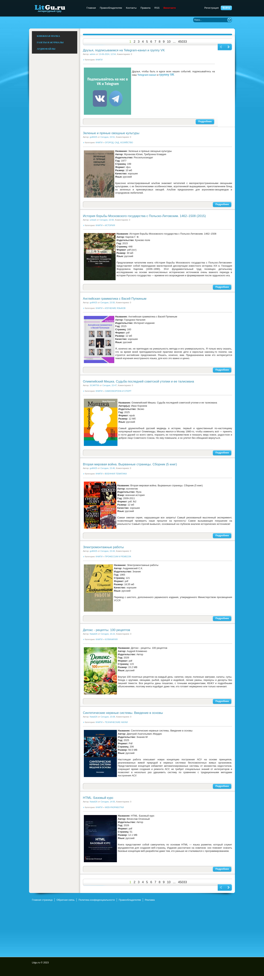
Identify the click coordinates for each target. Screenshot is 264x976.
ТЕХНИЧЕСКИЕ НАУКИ (116, 722)
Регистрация (211, 7)
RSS (157, 7)
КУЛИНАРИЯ (111, 639)
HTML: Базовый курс (98, 798)
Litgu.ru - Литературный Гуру (57, 8)
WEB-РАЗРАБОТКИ (114, 807)
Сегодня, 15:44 (107, 551)
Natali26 (93, 634)
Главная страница (42, 899)
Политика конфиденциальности (97, 899)
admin (92, 54)
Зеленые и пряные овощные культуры (111, 133)
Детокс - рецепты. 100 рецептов (106, 630)
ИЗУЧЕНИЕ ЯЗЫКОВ (115, 308)
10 (169, 41)
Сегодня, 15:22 (108, 634)
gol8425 (93, 137)
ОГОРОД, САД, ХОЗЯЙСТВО (119, 142)
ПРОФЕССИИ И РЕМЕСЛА (118, 556)
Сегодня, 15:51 (107, 137)
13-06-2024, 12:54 (107, 54)
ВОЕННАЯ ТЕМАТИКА (116, 474)
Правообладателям (111, 7)
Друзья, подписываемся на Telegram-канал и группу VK (124, 50)
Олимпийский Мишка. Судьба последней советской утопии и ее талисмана (138, 381)
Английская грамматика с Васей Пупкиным (114, 298)
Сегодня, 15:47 (109, 385)
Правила (145, 7)
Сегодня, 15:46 (107, 468)
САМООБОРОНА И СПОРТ (118, 391)
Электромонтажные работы (103, 547)
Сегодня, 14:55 (108, 802)
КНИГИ (99, 59)
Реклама (150, 899)
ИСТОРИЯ (110, 225)
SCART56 (94, 385)
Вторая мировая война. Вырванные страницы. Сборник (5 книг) (130, 464)
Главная (91, 7)
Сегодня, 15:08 (108, 717)
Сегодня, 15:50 (107, 220)
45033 (182, 41)
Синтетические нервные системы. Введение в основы (123, 713)
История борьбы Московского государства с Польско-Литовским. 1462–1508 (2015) (144, 216)
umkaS (93, 220)
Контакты (131, 7)
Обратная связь (65, 899)
